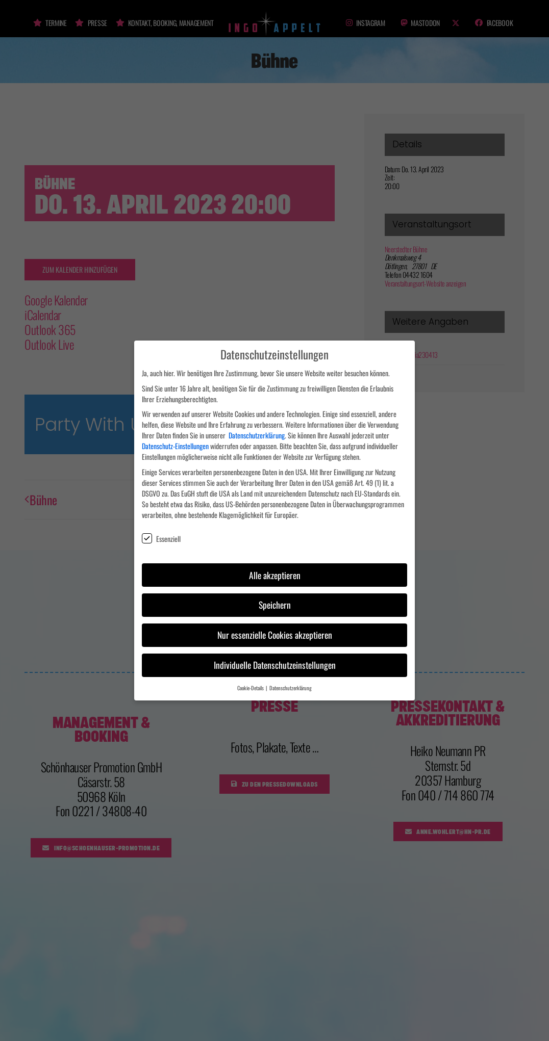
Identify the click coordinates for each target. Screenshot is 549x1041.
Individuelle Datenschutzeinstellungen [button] (275, 660)
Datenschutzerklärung (257, 430)
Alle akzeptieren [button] (275, 570)
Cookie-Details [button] (251, 683)
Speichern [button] (275, 600)
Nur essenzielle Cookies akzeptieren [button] (274, 630)
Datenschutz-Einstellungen (175, 441)
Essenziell (161, 534)
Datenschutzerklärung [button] (290, 683)
